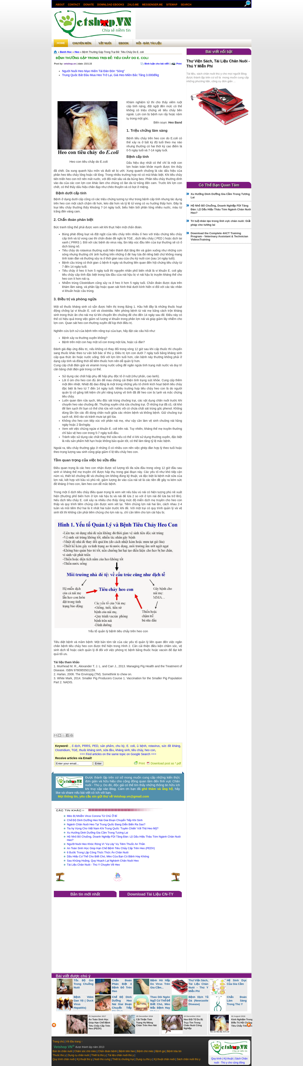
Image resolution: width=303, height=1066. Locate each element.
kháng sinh (123, 750)
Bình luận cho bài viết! (157, 63)
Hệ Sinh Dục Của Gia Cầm (237, 982)
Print (179, 63)
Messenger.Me (152, 4)
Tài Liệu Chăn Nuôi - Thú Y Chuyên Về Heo (93, 864)
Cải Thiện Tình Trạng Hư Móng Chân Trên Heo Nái (146, 1022)
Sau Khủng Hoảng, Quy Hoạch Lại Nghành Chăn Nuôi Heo (103, 860)
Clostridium (62, 750)
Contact (74, 4)
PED (95, 746)
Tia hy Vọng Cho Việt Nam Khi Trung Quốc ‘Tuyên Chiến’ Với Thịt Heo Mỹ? (112, 828)
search (186, 4)
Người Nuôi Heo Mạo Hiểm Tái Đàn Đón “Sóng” (93, 71)
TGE (75, 750)
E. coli (130, 746)
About (60, 4)
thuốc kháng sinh (90, 750)
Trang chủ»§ (56, 52)
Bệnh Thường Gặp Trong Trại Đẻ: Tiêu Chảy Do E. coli (102, 57)
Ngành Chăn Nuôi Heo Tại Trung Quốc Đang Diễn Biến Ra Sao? (106, 824)
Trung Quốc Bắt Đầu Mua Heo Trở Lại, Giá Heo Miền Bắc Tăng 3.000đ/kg (110, 75)
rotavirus (154, 746)
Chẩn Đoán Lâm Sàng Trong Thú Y (237, 1000)
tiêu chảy (137, 750)
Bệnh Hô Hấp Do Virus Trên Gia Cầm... (160, 984)
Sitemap (171, 4)
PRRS (86, 746)
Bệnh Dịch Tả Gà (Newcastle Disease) (198, 1000)
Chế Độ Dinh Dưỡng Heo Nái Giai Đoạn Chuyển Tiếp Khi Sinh (104, 820)
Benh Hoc (66, 52)
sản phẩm (107, 746)
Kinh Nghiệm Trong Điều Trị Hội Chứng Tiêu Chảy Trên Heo (242, 1022)
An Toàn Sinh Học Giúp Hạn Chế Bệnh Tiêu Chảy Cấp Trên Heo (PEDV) (111, 848)
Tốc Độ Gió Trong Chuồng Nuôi (83, 984)
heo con (150, 750)
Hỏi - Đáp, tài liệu (148, 43)
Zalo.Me (133, 4)
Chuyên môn (81, 43)
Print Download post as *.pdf (157, 763)
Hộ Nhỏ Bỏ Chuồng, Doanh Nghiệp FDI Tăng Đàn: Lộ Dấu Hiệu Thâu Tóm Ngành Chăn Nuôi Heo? (221, 209)
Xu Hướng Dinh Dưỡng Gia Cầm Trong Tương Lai (97, 832)
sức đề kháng (171, 746)
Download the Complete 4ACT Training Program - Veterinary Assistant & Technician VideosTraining (219, 236)
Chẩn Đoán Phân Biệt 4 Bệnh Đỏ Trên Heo (122, 986)
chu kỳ (120, 746)
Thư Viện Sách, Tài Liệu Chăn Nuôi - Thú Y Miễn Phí (198, 986)
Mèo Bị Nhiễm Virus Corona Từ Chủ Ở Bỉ (92, 816)
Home (61, 43)
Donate (88, 4)
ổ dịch (76, 746)
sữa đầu (108, 750)
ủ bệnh (141, 746)
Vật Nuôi (104, 43)
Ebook (124, 43)
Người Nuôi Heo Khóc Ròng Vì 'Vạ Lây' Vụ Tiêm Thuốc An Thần (106, 844)
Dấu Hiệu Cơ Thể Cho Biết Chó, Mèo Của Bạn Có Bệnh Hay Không (108, 856)
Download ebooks (110, 4)
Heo (76, 52)
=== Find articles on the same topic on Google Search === (118, 754)
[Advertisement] (193, 24)
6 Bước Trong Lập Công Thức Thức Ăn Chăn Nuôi (97, 852)
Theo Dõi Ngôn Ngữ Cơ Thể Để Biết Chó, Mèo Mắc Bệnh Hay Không (160, 1004)
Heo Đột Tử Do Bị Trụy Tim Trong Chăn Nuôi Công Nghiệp (193, 1024)
